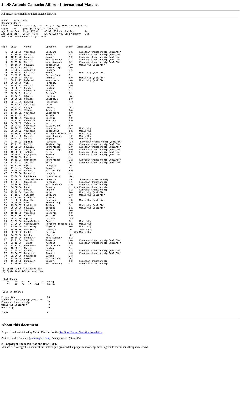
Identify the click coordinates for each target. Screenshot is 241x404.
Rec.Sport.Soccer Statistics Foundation (80, 384)
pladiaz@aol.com (39, 390)
